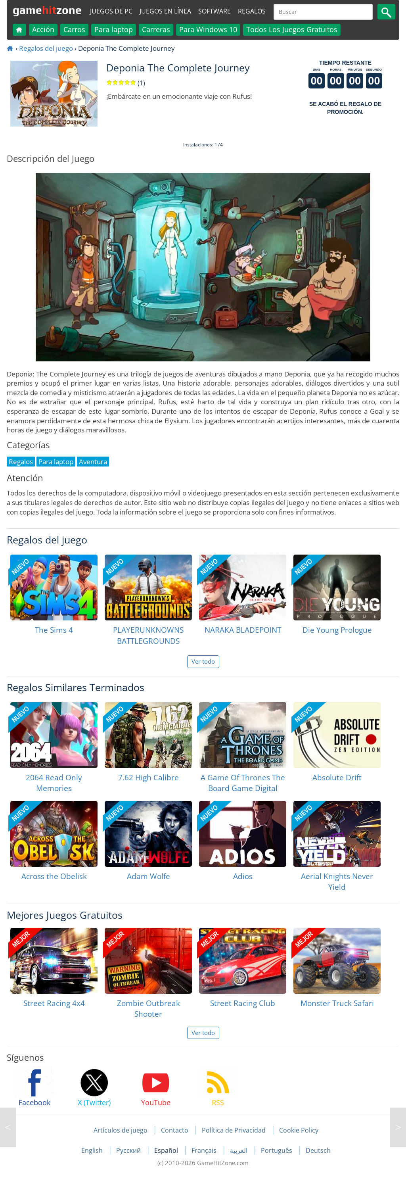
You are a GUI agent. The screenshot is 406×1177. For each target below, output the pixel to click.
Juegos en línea (165, 11)
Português (277, 1150)
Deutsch (318, 1150)
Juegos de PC (111, 11)
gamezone (47, 10)
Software (214, 11)
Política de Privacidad (234, 1130)
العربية (239, 1150)
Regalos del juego (46, 48)
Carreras (156, 29)
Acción (43, 29)
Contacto (174, 1130)
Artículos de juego (120, 1130)
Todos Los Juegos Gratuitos (291, 29)
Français (205, 1150)
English (92, 1150)
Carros (74, 29)
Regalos (252, 11)
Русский (129, 1150)
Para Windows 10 (208, 29)
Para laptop (113, 29)
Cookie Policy (298, 1130)
